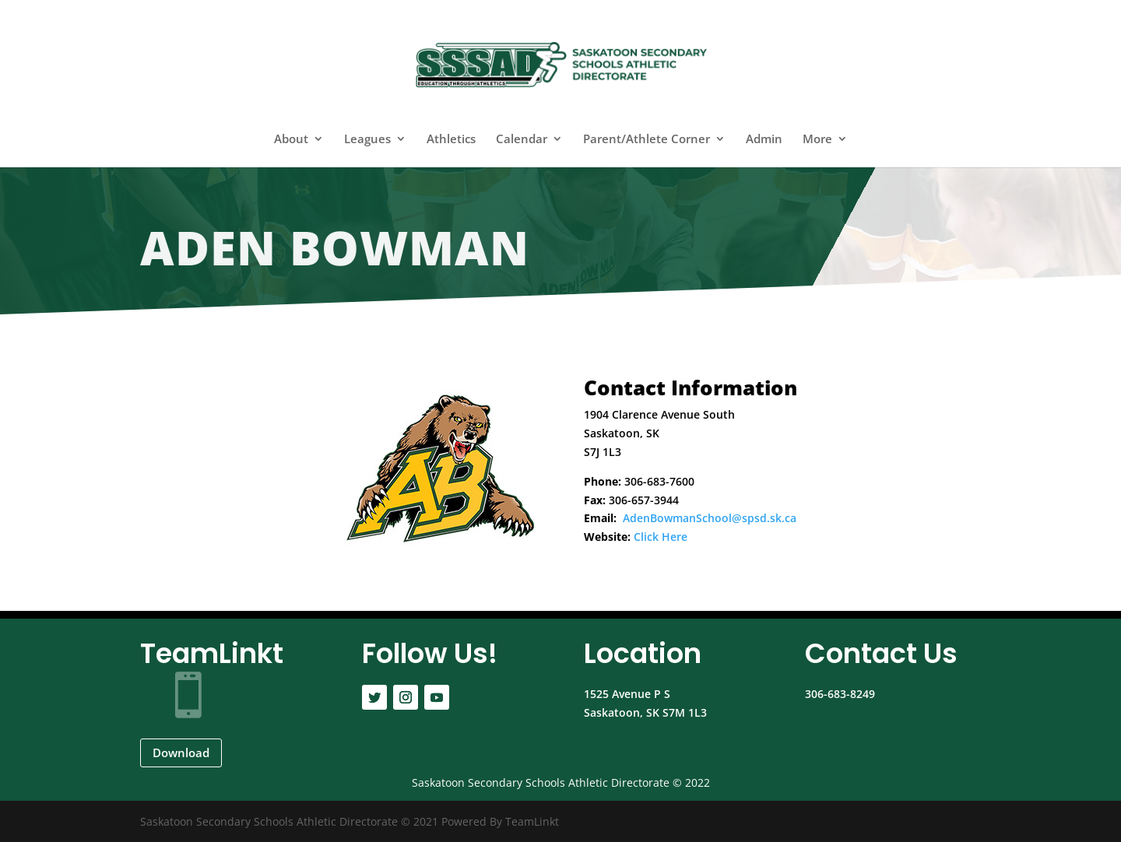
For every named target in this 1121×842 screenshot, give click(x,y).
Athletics (451, 139)
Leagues (367, 139)
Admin (764, 139)
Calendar (521, 139)
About (291, 139)
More (817, 139)
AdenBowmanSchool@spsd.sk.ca (709, 517)
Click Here (660, 536)
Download (181, 752)
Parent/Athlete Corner (646, 139)
